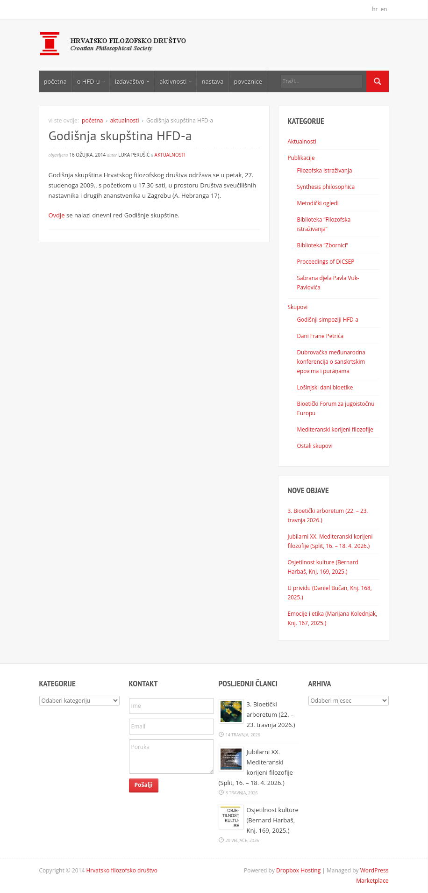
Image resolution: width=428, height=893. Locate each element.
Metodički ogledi (318, 203)
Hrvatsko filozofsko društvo (121, 870)
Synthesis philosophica (326, 186)
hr (375, 9)
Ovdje (57, 215)
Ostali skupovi (315, 445)
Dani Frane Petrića (320, 335)
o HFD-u (91, 81)
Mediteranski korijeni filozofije (335, 429)
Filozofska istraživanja (324, 170)
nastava (213, 81)
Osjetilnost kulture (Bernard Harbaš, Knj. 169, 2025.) (273, 820)
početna (55, 81)
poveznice (248, 81)
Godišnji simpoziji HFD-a (328, 319)
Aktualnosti (302, 141)
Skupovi (298, 306)
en (383, 9)
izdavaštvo (132, 81)
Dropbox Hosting (298, 870)
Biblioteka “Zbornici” (322, 245)
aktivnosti (175, 81)
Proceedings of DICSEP (326, 261)
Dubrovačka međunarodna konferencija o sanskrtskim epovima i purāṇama (331, 361)
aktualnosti (124, 120)
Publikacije (301, 157)
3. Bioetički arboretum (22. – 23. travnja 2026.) (271, 714)
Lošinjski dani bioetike (325, 387)
